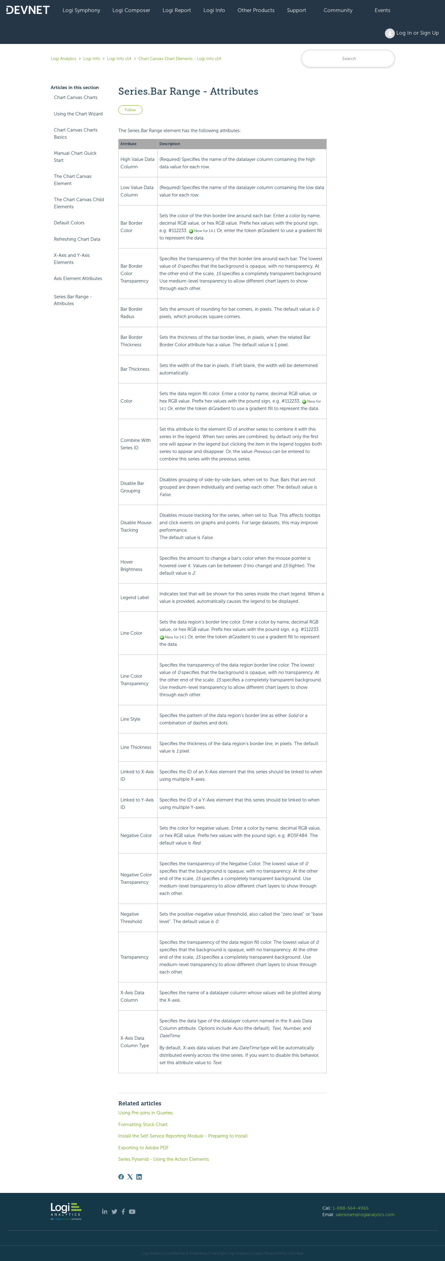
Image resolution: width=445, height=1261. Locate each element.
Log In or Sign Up (412, 33)
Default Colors (69, 223)
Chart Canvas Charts (76, 97)
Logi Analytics (63, 58)
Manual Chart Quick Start (75, 156)
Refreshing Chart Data (77, 239)
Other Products (256, 10)
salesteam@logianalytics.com (365, 1214)
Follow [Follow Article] (130, 110)
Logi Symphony (81, 10)
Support (296, 10)
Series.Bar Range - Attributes (73, 300)
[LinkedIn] (139, 1177)
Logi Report (177, 10)
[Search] (348, 58)
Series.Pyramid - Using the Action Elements (163, 1159)
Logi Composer (131, 10)
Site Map (296, 1253)
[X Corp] (130, 1177)
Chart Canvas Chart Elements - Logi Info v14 (179, 58)
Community (338, 10)
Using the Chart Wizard (78, 114)
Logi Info (214, 10)
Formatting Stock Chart (143, 1124)
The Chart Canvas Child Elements (79, 203)
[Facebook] (121, 1177)
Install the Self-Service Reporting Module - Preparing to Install (183, 1136)
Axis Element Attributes (78, 278)
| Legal (256, 1253)
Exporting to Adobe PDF (143, 1148)
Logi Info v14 (119, 58)
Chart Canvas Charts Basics (76, 133)
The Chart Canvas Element (73, 180)
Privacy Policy (275, 1253)
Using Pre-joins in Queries (145, 1113)
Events (382, 10)
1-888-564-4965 (351, 1208)
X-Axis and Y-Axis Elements (72, 259)
